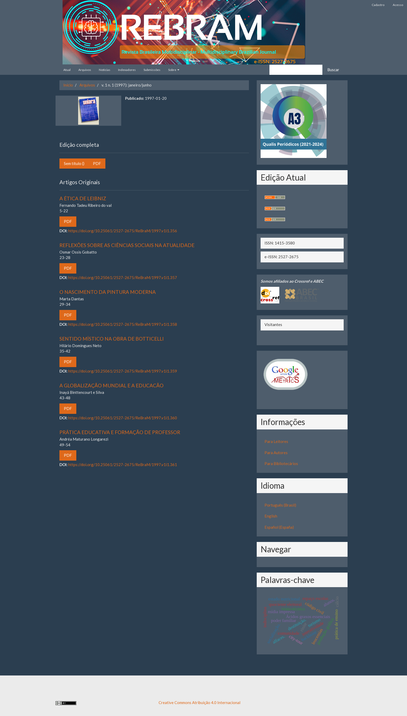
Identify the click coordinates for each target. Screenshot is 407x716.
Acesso (398, 5)
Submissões (152, 70)
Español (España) (279, 527)
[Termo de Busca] (295, 70)
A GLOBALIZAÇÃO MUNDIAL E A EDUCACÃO (111, 385)
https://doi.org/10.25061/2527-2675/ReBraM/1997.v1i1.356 (122, 230)
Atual (67, 70)
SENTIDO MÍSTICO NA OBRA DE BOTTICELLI (111, 339)
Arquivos (84, 70)
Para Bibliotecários (281, 463)
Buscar (333, 69)
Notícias (104, 70)
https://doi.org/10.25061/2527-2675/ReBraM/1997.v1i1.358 (122, 324)
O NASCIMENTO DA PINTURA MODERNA (107, 292)
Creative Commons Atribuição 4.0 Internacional (199, 702)
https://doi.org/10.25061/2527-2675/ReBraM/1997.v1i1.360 (122, 417)
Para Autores (276, 452)
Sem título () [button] (74, 163)
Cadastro (378, 5)
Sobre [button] (173, 70)
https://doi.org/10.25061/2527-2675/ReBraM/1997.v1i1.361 (122, 464)
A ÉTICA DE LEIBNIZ (82, 198)
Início (68, 85)
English (270, 516)
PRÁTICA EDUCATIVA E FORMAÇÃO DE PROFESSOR (119, 432)
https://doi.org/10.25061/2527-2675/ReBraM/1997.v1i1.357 (122, 277)
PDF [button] (97, 163)
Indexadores (127, 70)
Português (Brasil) (280, 505)
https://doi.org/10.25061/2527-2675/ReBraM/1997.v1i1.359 (122, 371)
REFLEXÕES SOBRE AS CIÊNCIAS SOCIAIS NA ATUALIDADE (126, 245)
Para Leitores (276, 441)
